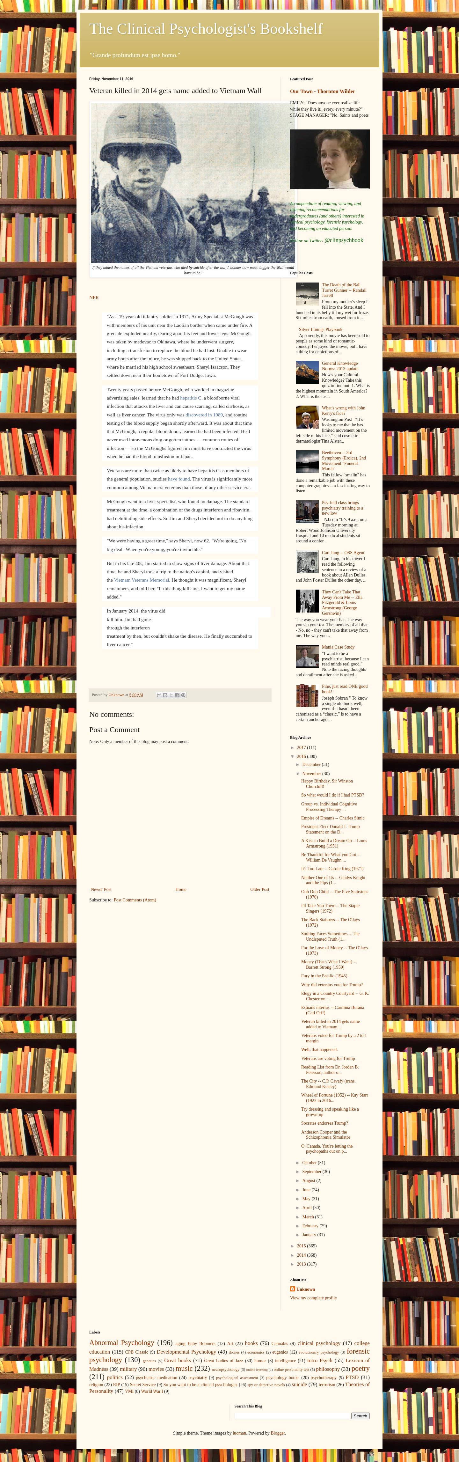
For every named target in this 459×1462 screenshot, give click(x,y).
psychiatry (197, 1377)
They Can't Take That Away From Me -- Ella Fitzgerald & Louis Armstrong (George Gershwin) (342, 603)
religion (96, 1384)
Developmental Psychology (186, 1352)
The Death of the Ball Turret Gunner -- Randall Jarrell (344, 290)
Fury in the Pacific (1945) (324, 975)
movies (156, 1369)
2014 (302, 1255)
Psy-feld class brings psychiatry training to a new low (342, 508)
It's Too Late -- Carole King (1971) (332, 868)
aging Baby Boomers (195, 1343)
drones (234, 1352)
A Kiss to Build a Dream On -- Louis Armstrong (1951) (334, 843)
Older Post (260, 889)
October (310, 1162)
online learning (257, 1369)
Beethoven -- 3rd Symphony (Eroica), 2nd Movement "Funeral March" (344, 460)
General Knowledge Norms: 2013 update (340, 366)
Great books (177, 1360)
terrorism (327, 1384)
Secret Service (143, 1384)
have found (179, 478)
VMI (129, 1391)
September (312, 1171)
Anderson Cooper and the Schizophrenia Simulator (325, 1135)
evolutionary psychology (319, 1352)
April (307, 1207)
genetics (149, 1361)
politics (115, 1377)
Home (181, 889)
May (306, 1198)
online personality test (291, 1369)
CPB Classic (136, 1352)
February (310, 1225)
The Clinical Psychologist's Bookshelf (206, 28)
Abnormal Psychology (121, 1343)
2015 (302, 1246)
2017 (302, 747)
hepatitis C (190, 397)
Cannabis (280, 1343)
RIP (116, 1384)
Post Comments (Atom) (135, 900)
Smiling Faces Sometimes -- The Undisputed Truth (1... (330, 936)
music (184, 1368)
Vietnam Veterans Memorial (141, 580)
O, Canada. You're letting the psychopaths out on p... (327, 1149)
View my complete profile (313, 1298)
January (309, 1234)
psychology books (282, 1377)
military (128, 1369)
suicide (299, 1384)
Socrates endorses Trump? (324, 1123)
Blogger (278, 1433)
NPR (94, 297)
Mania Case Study (338, 647)
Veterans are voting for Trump (328, 1058)
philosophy (328, 1369)
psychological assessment (237, 1378)
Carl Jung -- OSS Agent (343, 552)
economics (256, 1352)
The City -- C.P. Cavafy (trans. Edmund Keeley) (328, 1084)
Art (230, 1343)
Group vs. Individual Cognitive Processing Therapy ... (329, 807)
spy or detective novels (266, 1385)
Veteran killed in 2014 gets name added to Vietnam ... (330, 1024)
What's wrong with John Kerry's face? (343, 411)
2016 (302, 756)
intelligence (285, 1360)
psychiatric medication (156, 1377)
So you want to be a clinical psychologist (201, 1384)
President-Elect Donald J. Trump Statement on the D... (330, 829)
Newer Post (101, 889)
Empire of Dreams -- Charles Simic (333, 818)
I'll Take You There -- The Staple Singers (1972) (330, 908)
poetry (361, 1368)
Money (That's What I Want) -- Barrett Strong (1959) (328, 964)
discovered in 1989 (204, 414)
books (251, 1343)
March (308, 1217)
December (312, 764)
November (312, 773)
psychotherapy (324, 1377)
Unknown (305, 1289)
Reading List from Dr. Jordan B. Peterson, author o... (330, 1070)
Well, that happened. (319, 1049)
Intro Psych (319, 1360)
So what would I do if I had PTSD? (332, 795)
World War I (152, 1391)
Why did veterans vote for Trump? (332, 984)
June (306, 1189)
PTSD (352, 1377)
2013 (302, 1264)
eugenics (280, 1352)
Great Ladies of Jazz (223, 1360)
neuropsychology (226, 1369)
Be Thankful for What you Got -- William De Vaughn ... (330, 857)
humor (260, 1360)
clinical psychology (319, 1343)
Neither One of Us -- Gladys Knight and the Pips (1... (333, 880)
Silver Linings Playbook (320, 329)
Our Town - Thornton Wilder (322, 91)
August (309, 1180)
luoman (239, 1433)
